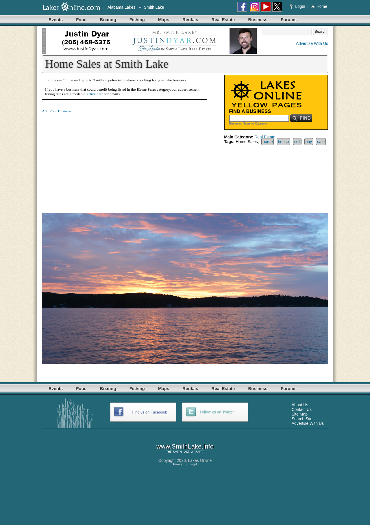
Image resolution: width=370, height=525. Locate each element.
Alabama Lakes (122, 7)
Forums (289, 19)
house (283, 141)
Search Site (302, 418)
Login (298, 6)
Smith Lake (154, 7)
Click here (95, 94)
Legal (193, 464)
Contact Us (302, 409)
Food (81, 19)
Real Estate (223, 19)
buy (309, 141)
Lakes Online (200, 460)
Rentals (190, 19)
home (267, 141)
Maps (163, 19)
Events (56, 19)
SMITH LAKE (181, 451)
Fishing (137, 19)
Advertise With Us (312, 43)
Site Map (300, 414)
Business (257, 19)
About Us (300, 405)
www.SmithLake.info (185, 446)
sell (297, 141)
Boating (108, 19)
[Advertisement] (90, 158)
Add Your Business (57, 111)
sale (321, 141)
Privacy (178, 464)
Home (319, 6)
